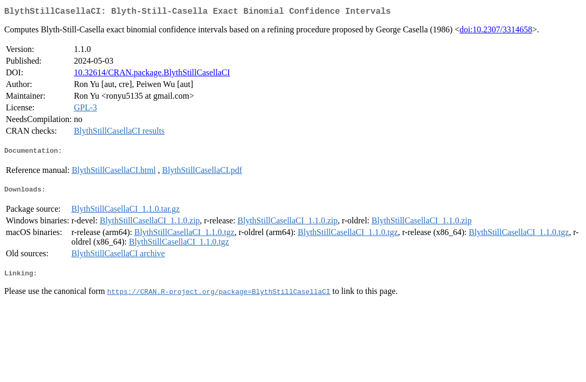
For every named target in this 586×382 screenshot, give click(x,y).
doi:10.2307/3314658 (495, 31)
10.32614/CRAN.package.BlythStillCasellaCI (152, 74)
